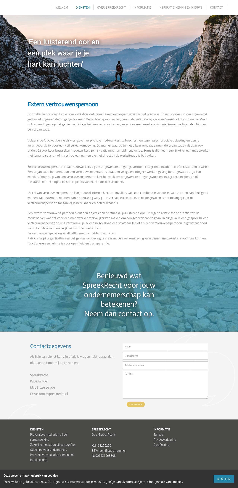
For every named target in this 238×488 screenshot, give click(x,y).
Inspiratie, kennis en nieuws (180, 7)
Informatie (142, 7)
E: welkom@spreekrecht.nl (49, 394)
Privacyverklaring (165, 440)
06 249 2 (40, 387)
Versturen (136, 404)
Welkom (62, 7)
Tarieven (159, 435)
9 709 (51, 387)
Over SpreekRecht (111, 7)
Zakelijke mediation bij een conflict (52, 445)
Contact (216, 7)
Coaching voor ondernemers (48, 450)
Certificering (161, 445)
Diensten (83, 7)
